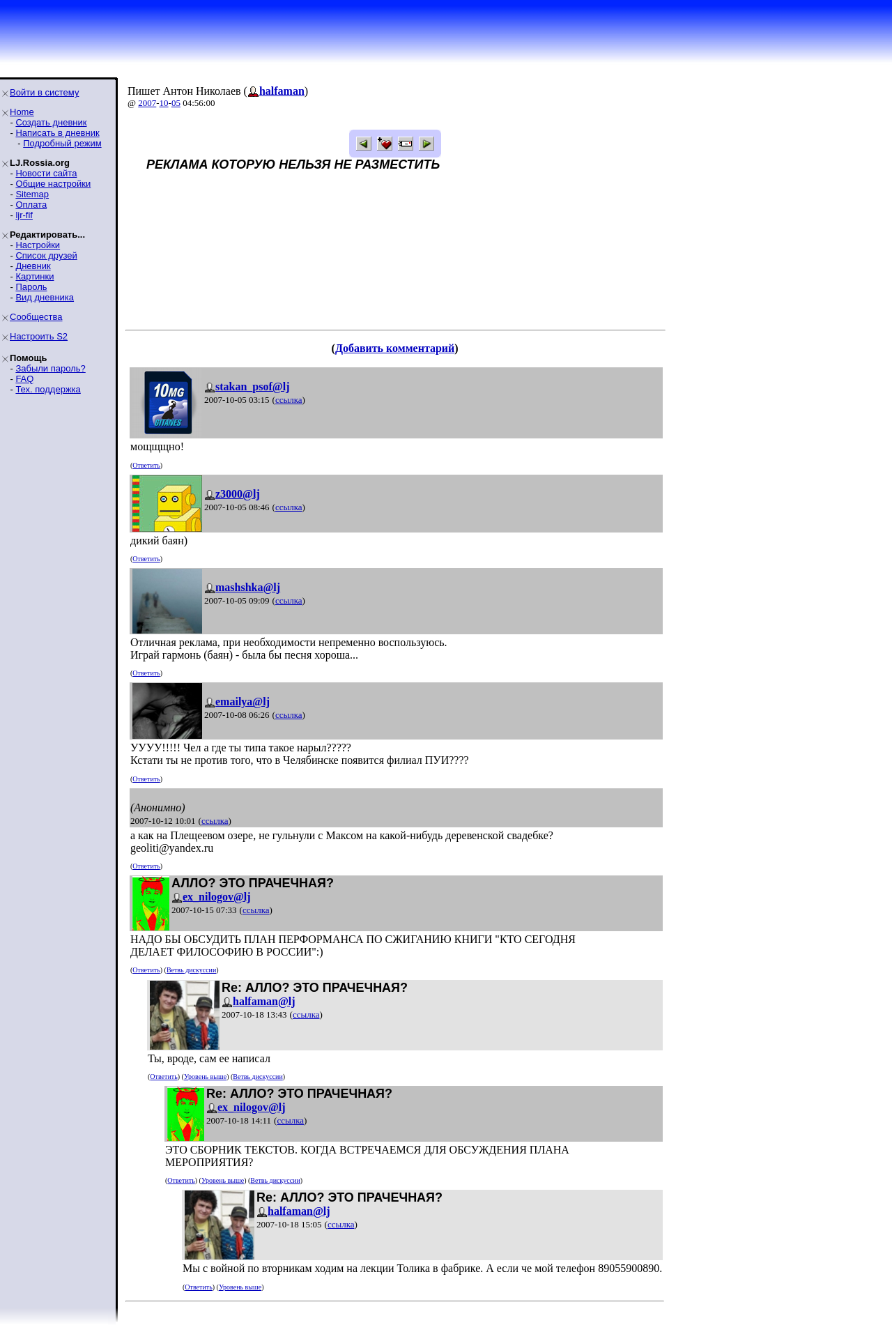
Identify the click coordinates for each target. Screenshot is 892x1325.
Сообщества (36, 317)
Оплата (31, 204)
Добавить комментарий (394, 348)
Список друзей (46, 255)
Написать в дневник (57, 133)
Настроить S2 (39, 336)
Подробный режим (62, 143)
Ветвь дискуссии (191, 970)
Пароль (31, 287)
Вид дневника (44, 297)
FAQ (24, 379)
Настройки (37, 245)
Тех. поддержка (47, 389)
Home (22, 112)
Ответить (146, 465)
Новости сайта (46, 173)
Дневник (32, 266)
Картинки (34, 276)
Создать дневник (50, 122)
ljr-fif (24, 215)
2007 (147, 103)
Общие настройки (53, 183)
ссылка (288, 400)
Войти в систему (44, 92)
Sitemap (32, 194)
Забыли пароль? (50, 368)
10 (164, 103)
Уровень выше (205, 1076)
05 (175, 103)
